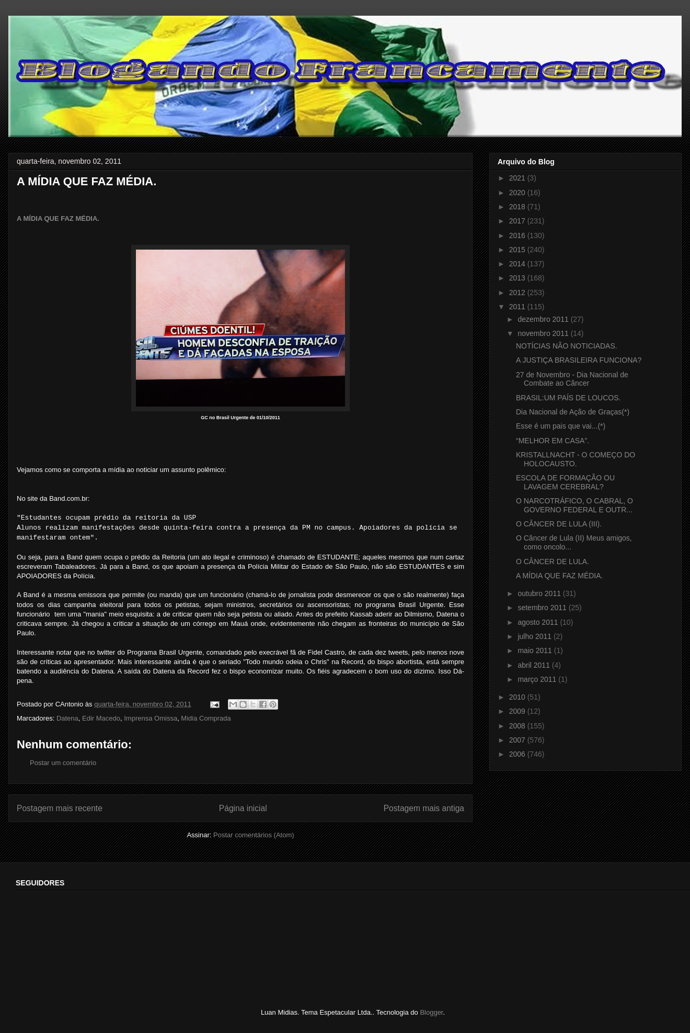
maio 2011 (536, 650)
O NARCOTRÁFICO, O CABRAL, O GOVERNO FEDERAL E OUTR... (574, 505)
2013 (518, 278)
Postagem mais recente (59, 808)
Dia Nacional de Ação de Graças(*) (572, 412)
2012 (518, 292)
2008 (518, 726)
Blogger (431, 1012)
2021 (518, 178)
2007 (518, 740)
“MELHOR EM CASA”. (552, 440)
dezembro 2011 (544, 319)
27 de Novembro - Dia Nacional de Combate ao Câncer (572, 379)
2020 (518, 192)
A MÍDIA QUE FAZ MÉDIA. (58, 218)
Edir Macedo (101, 718)
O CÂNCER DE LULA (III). (559, 524)
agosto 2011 (539, 622)
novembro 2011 (544, 333)
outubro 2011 (540, 593)
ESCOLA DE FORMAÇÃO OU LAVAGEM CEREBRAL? (565, 482)
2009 (518, 711)
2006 (518, 754)
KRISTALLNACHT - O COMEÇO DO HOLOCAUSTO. (575, 459)
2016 (518, 235)
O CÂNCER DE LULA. (552, 561)
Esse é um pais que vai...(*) (560, 426)
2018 (518, 207)
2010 (518, 697)
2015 (518, 249)
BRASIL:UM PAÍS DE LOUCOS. (568, 398)
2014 (518, 264)
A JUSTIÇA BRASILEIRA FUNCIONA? (578, 360)
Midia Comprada (206, 718)
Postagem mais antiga (424, 808)
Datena (67, 718)
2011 (518, 306)
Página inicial (243, 808)
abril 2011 (534, 665)
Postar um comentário (63, 763)
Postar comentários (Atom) (253, 835)
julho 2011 (536, 636)
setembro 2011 (543, 607)
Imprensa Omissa (150, 718)
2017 (518, 221)
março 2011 (538, 679)
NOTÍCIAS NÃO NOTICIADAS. (566, 346)
